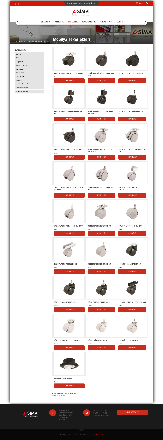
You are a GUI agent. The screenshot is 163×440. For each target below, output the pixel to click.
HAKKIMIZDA (59, 22)
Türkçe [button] (139, 3)
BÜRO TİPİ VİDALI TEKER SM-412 (66, 302)
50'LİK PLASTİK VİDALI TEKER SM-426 (101, 189)
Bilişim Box (99, 434)
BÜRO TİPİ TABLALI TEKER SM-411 (132, 264)
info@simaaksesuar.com (102, 416)
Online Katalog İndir (90, 3)
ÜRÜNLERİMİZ (73, 22)
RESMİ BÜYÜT (69, 81)
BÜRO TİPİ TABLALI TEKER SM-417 (67, 340)
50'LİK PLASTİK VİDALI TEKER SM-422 (132, 74)
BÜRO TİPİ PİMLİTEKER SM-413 (100, 302)
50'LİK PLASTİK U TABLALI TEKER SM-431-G (131, 189)
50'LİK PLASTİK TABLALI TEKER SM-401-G (100, 151)
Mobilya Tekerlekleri (23, 86)
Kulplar (18, 54)
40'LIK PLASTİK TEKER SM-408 (130, 226)
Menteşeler (20, 78)
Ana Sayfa (20, 41)
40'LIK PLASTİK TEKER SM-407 (99, 264)
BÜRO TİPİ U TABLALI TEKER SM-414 (131, 303)
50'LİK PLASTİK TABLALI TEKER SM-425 (131, 151)
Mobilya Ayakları (22, 90)
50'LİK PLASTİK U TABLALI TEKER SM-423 (101, 112)
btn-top (81, 429)
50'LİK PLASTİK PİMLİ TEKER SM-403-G (69, 226)
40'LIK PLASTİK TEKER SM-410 (65, 264)
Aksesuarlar (20, 74)
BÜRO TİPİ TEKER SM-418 (97, 340)
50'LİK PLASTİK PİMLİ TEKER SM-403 (131, 112)
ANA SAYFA (45, 22)
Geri (61, 396)
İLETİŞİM (120, 22)
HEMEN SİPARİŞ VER (132, 412)
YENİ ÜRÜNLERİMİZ (89, 22)
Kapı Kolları (20, 70)
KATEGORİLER (20, 50)
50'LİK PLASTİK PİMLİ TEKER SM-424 (68, 150)
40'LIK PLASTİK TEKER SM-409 (99, 226)
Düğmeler (19, 62)
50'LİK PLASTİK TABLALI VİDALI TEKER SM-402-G (69, 189)
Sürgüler (19, 82)
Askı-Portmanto (21, 66)
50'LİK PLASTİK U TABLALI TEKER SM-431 (68, 112)
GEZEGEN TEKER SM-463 (63, 378)
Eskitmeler (19, 58)
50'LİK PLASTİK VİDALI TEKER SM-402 (101, 74)
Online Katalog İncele (75, 3)
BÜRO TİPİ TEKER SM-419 (128, 340)
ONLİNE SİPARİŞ (106, 22)
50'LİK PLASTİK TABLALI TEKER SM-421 (69, 73)
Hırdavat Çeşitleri (22, 94)
